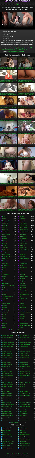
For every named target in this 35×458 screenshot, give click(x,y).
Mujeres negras (23, 290)
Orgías (4, 316)
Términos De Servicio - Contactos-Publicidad (17, 453)
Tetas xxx (22, 430)
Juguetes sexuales (24, 232)
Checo (21, 327)
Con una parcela (15, 330)
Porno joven (5, 229)
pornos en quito (23, 413)
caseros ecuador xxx (7, 337)
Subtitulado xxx (23, 437)
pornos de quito (23, 409)
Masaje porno (23, 254)
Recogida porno (24, 263)
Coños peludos (6, 303)
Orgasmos (22, 316)
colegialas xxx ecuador (25, 342)
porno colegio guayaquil (8, 393)
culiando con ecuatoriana (8, 346)
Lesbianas (4, 238)
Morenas (4, 321)
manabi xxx (22, 384)
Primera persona (6, 261)
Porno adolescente (24, 258)
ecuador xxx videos (7, 371)
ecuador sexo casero (25, 366)
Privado (22, 310)
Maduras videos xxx (25, 439)
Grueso (4, 314)
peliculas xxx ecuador (25, 389)
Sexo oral (16, 49)
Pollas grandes (22, 48)
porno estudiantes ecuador (8, 400)
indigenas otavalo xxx (25, 382)
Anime (21, 269)
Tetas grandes (23, 49)
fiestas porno (5, 265)
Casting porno (5, 249)
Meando (4, 267)
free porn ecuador (24, 380)
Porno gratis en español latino (8, 443)
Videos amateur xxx (24, 445)
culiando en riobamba (7, 355)
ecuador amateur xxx (7, 360)
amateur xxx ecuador (25, 335)
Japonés (4, 301)
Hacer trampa (23, 305)
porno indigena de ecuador (25, 402)
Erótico (4, 325)
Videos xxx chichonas (7, 448)
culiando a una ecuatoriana (25, 344)
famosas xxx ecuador (25, 375)
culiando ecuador (24, 346)
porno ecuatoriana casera (25, 395)
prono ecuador (6, 418)
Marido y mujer (6, 310)
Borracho (22, 303)
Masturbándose (23, 321)
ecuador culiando (6, 362)
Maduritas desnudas (25, 434)
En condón (22, 274)
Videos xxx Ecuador (17, 1)
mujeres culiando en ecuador (8, 386)
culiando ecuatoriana (7, 349)
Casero (4, 276)
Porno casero (23, 301)
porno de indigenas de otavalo (8, 395)
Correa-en (22, 256)
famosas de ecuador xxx (25, 373)
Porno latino (5, 439)
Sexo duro (22, 283)
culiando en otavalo (7, 353)
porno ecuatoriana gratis (8, 397)
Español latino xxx (6, 434)
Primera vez (5, 312)
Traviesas (22, 318)
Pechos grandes (24, 227)
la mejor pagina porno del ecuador (8, 384)
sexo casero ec (15, 422)
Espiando (22, 314)
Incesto (21, 272)
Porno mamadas (6, 430)
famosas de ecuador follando (8, 373)
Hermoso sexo (6, 232)
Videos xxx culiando (25, 443)
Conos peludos (6, 445)
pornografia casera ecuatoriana (25, 406)
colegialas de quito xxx (25, 340)
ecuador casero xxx (24, 360)
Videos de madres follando (8, 441)
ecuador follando (24, 362)
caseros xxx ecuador (25, 337)
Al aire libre (5, 298)
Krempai (4, 294)
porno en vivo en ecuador (25, 397)
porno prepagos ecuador (25, 404)
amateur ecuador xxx (7, 335)
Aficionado (22, 278)
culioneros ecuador (7, 357)
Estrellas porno (23, 267)
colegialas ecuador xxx (8, 342)
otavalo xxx (22, 386)
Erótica (4, 236)
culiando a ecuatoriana (8, 344)
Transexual (5, 247)
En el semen (5, 290)
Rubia (3, 287)
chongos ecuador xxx (7, 340)
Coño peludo (5, 252)
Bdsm (21, 252)
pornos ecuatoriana (7, 413)
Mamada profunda (24, 294)
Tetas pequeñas (24, 292)
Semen (12, 49)
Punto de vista (23, 243)
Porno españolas (24, 448)
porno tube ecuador (7, 406)
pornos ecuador (23, 411)
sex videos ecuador (24, 418)
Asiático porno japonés (8, 285)
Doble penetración (24, 249)
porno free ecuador (24, 400)
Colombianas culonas (7, 428)
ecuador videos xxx (24, 369)
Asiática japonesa (24, 241)
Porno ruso (5, 225)
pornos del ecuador (7, 411)
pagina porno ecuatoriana (8, 389)
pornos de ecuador (7, 409)
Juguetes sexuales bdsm (8, 296)
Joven (3, 278)
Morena (4, 292)
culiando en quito (24, 353)
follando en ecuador (7, 380)
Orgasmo (4, 307)
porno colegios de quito (25, 393)
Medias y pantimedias (25, 325)
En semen (4, 243)
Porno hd (29, 48)
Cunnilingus (15, 48)
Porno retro (22, 261)
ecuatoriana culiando (25, 371)
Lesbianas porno (24, 323)
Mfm (21, 296)
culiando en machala (25, 351)
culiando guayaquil (24, 355)
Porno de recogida (6, 256)
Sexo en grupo (23, 223)
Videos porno (23, 234)
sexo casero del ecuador (25, 420)
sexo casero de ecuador (8, 420)
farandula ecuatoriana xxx (8, 377)
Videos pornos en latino (8, 437)
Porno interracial (5, 49)
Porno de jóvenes (24, 276)
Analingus (4, 305)
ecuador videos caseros (8, 369)
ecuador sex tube (24, 364)
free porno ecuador (7, 382)
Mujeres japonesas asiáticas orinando (25, 312)
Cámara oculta (23, 298)
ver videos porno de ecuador (16, 51)
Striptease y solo (24, 229)
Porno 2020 (5, 258)
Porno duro (5, 432)
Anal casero (23, 432)
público (4, 327)
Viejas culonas (23, 441)
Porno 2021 (5, 263)
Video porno (23, 287)
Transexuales (23, 285)
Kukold (4, 318)
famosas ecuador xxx (7, 375)
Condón (4, 269)
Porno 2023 (22, 245)
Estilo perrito (5, 283)
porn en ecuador (24, 391)
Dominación (5, 241)
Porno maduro (23, 236)
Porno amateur (6, 254)
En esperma (23, 307)
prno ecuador (23, 415)
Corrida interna (23, 247)
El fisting (22, 265)
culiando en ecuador (7, 351)
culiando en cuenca (24, 349)
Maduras (4, 323)
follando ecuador (24, 377)
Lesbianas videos (24, 428)
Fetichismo (5, 223)
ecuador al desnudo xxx (25, 357)
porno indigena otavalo (8, 404)
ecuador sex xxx (6, 366)
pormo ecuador (6, 391)
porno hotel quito (6, 402)
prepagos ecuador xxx (7, 415)
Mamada (22, 216)
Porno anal (22, 221)
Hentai (4, 272)
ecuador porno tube (7, 364)
